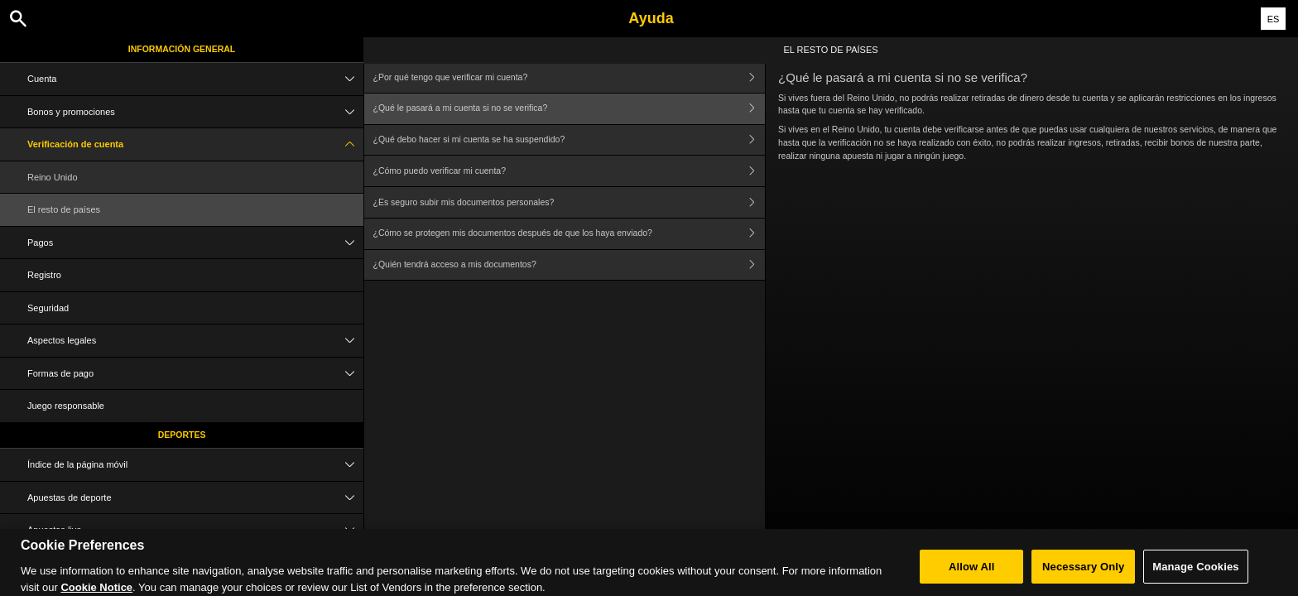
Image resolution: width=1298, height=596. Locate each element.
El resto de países (63, 209)
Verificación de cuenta (195, 144)
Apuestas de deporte (195, 498)
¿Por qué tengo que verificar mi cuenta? (569, 77)
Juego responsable (65, 406)
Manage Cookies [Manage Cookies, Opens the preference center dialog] (1195, 571)
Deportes (182, 435)
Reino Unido (52, 177)
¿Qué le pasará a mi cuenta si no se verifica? (569, 109)
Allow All (972, 571)
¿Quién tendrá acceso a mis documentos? (569, 265)
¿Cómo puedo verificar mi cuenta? (569, 171)
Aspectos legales (195, 340)
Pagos (195, 243)
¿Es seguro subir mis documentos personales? (569, 202)
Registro (44, 275)
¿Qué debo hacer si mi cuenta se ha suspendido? (569, 140)
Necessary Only (1083, 571)
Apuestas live (195, 530)
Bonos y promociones (195, 112)
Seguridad (48, 308)
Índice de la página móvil (195, 465)
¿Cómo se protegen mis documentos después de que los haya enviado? (569, 234)
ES (1273, 19)
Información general (182, 49)
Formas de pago (195, 374)
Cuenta (195, 79)
